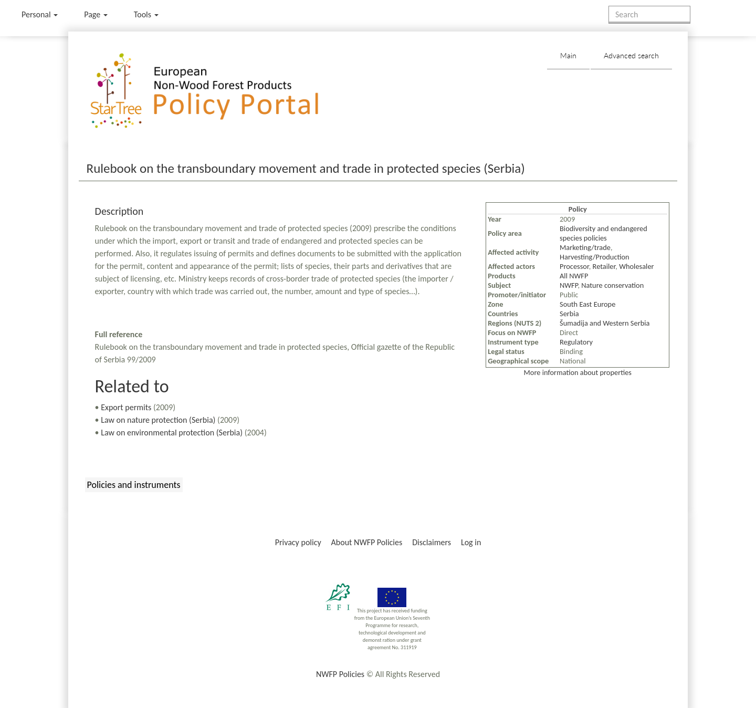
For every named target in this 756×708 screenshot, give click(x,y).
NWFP (569, 285)
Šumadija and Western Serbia (604, 323)
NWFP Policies (340, 674)
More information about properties (578, 372)
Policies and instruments (134, 485)
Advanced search (631, 55)
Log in (471, 542)
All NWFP (574, 275)
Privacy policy (298, 542)
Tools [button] (146, 14)
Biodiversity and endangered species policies (603, 233)
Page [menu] (96, 14)
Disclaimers (431, 542)
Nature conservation (612, 285)
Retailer (604, 266)
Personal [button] (40, 14)
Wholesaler (636, 266)
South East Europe (587, 304)
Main (568, 55)
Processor (574, 266)
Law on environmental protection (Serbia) (172, 433)
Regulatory (576, 342)
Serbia (569, 313)
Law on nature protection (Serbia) (158, 420)
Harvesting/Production (594, 257)
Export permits (126, 407)
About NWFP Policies (367, 542)
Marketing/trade (585, 247)
